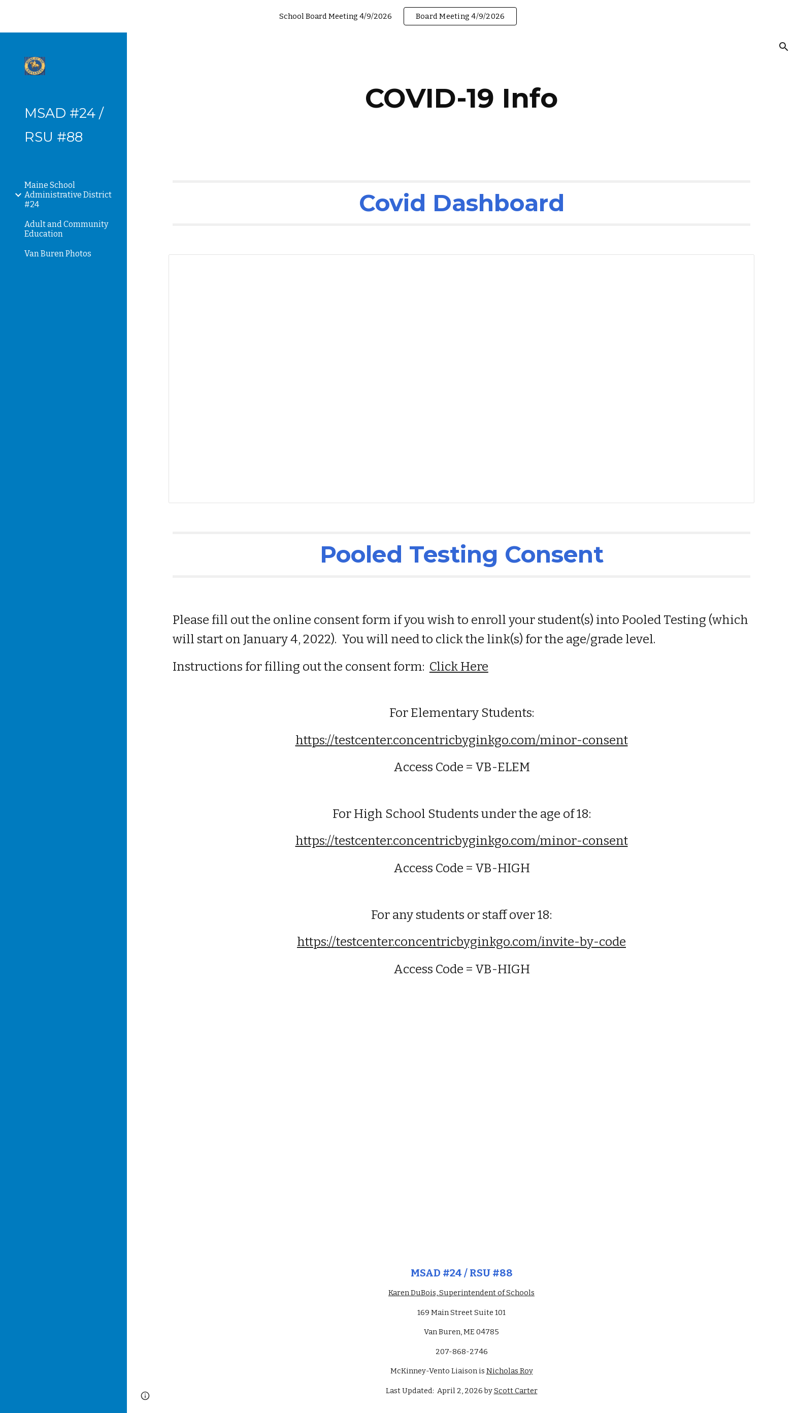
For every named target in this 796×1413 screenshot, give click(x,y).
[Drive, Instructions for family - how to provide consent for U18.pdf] (461, 1132)
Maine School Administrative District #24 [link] (68, 194)
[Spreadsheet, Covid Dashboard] (461, 379)
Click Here (458, 667)
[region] (398, 16)
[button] (784, 47)
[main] (461, 98)
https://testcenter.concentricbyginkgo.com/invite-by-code (461, 942)
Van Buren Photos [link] (57, 253)
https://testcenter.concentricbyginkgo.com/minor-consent (461, 740)
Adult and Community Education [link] (66, 229)
